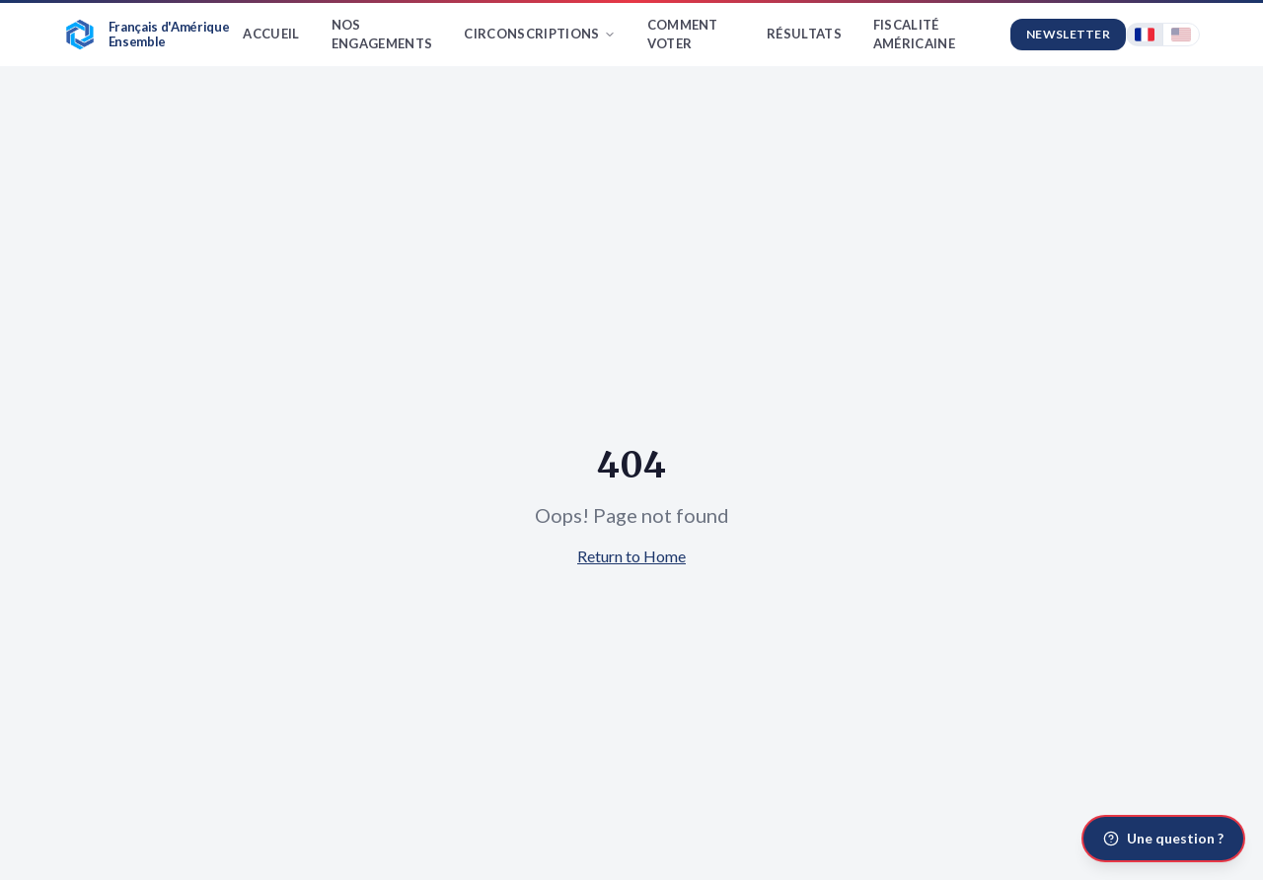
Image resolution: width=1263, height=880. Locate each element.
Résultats (804, 33)
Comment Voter (682, 34)
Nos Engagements (382, 34)
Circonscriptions (539, 33)
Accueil (271, 33)
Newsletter (1068, 34)
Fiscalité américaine (914, 34)
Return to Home (631, 556)
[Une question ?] (1163, 838)
